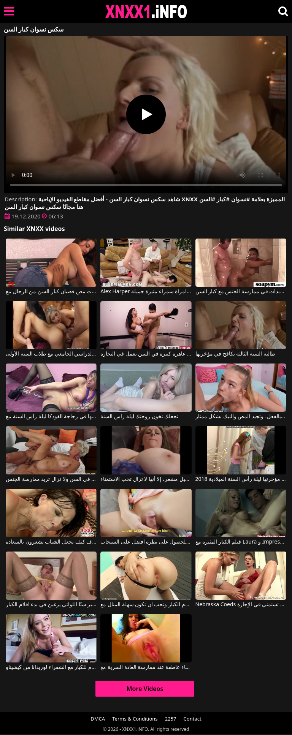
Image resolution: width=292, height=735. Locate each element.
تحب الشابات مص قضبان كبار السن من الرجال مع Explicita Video (51, 292)
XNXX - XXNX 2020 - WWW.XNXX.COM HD (146, 11)
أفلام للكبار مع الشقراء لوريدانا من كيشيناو (51, 667)
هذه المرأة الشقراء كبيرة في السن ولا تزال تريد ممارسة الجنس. (51, 479)
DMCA (97, 718)
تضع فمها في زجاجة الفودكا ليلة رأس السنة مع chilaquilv (51, 417)
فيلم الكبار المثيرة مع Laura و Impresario (240, 542)
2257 (170, 718)
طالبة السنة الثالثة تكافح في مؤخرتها (235, 354)
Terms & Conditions (134, 718)
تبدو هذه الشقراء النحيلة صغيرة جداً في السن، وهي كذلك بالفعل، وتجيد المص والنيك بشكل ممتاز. (240, 417)
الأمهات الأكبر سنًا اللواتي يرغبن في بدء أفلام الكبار (51, 605)
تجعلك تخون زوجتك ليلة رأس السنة (139, 417)
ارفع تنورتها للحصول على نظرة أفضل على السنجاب (145, 542)
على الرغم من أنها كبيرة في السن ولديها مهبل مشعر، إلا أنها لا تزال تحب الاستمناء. (145, 479)
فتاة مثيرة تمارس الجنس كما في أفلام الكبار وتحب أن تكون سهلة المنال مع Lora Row (145, 605)
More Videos (145, 688)
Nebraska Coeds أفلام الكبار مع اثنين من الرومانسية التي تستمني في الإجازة (240, 605)
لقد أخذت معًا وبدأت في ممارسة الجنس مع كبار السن (240, 292)
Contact (193, 718)
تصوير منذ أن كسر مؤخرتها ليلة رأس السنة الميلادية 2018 (240, 479)
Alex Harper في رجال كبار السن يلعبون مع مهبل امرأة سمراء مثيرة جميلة (145, 292)
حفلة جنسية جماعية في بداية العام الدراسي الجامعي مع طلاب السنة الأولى (51, 354)
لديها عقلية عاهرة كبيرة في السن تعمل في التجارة (145, 354)
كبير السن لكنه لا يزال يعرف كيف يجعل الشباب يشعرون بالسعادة (51, 542)
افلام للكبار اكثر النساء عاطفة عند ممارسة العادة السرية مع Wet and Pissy (145, 667)
